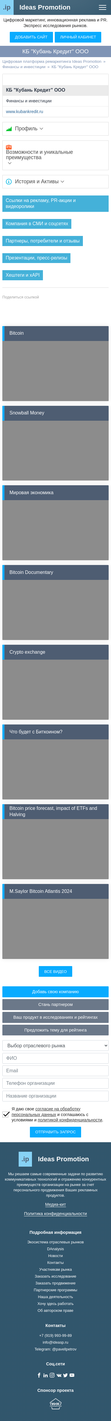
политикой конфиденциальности (70, 1120)
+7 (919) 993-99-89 (55, 1335)
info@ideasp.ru (55, 1342)
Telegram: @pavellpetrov (56, 1349)
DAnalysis (55, 1249)
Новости (55, 1255)
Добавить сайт (31, 37)
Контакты (55, 1262)
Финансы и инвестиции (29, 100)
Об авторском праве (55, 1310)
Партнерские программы (55, 1290)
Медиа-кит (55, 1204)
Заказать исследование (55, 1276)
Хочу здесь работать (55, 1303)
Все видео (55, 971)
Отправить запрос (55, 1132)
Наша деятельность (55, 1297)
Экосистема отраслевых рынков (55, 1242)
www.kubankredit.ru (24, 111)
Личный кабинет (78, 37)
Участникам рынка (55, 1269)
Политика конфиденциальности (55, 1213)
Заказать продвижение (56, 1283)
